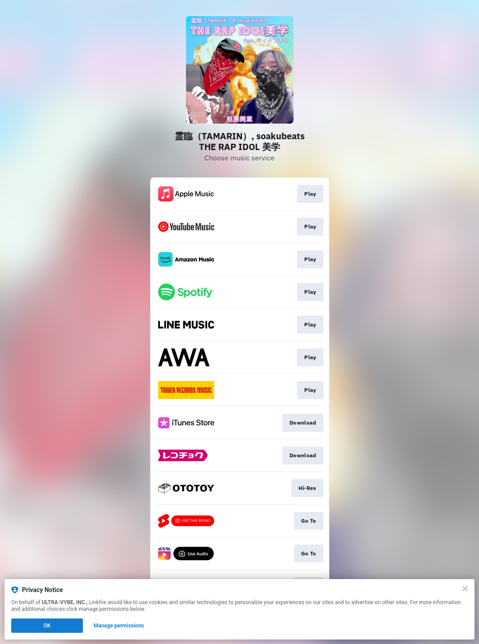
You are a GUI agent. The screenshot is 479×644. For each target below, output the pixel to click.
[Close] (465, 588)
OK (47, 626)
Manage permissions (119, 626)
